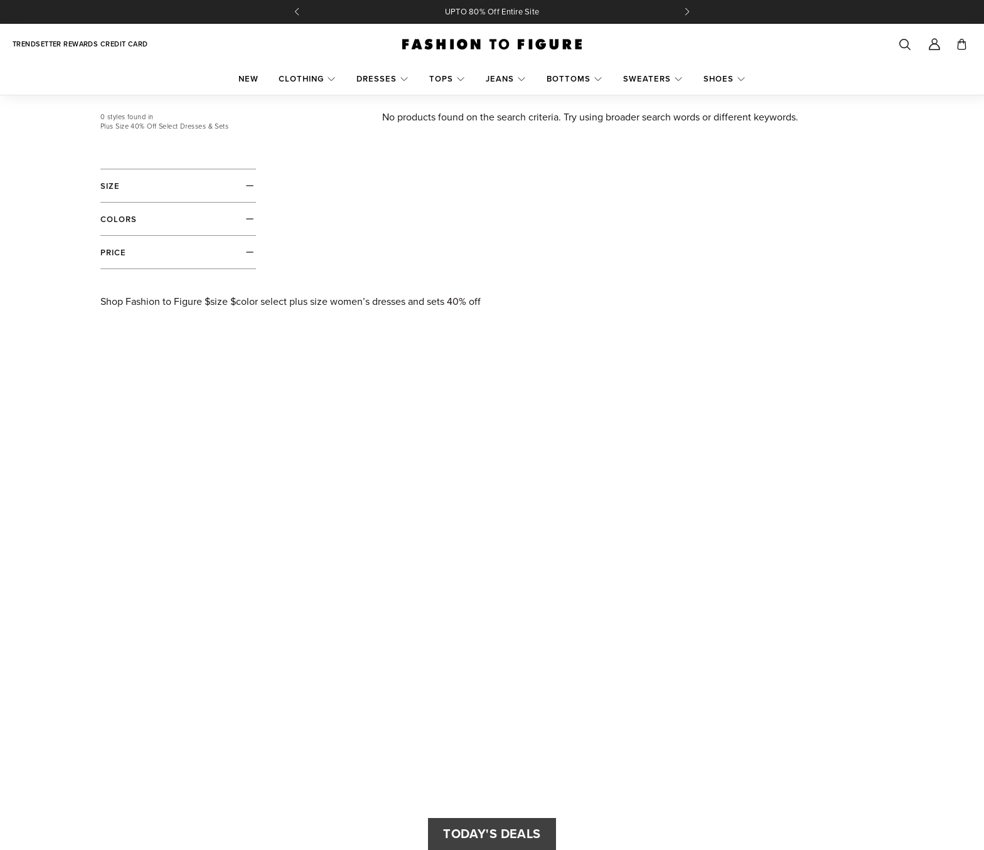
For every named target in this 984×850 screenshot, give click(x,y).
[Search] (904, 44)
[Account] (934, 44)
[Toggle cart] (961, 44)
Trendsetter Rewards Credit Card (80, 44)
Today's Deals (491, 833)
